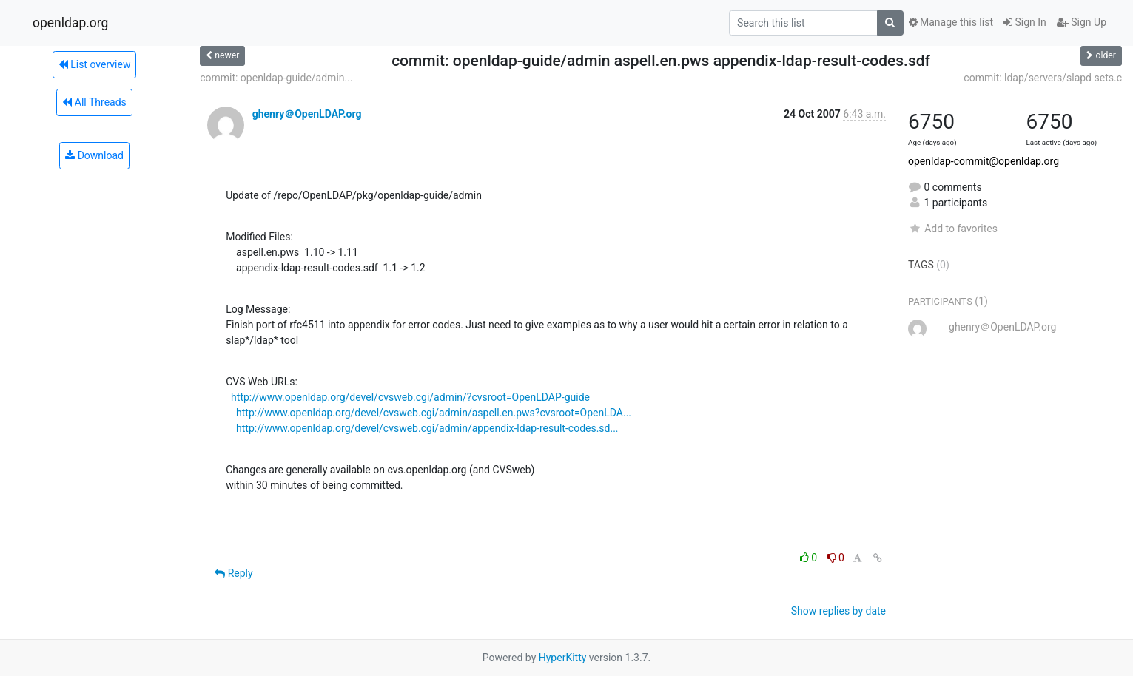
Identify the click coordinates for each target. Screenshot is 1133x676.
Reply (233, 573)
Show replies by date (838, 611)
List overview (94, 64)
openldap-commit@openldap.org (983, 161)
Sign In (1024, 22)
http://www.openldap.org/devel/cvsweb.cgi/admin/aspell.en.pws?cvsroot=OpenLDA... (433, 413)
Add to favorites (953, 228)
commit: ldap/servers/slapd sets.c (1043, 78)
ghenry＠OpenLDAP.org (307, 114)
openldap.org (70, 23)
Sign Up (1081, 22)
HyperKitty (563, 657)
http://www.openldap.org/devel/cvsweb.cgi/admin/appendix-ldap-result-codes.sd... (427, 428)
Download (94, 155)
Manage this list (951, 22)
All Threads (94, 102)
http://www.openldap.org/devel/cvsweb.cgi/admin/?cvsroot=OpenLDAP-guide (410, 397)
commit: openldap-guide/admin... (276, 78)
